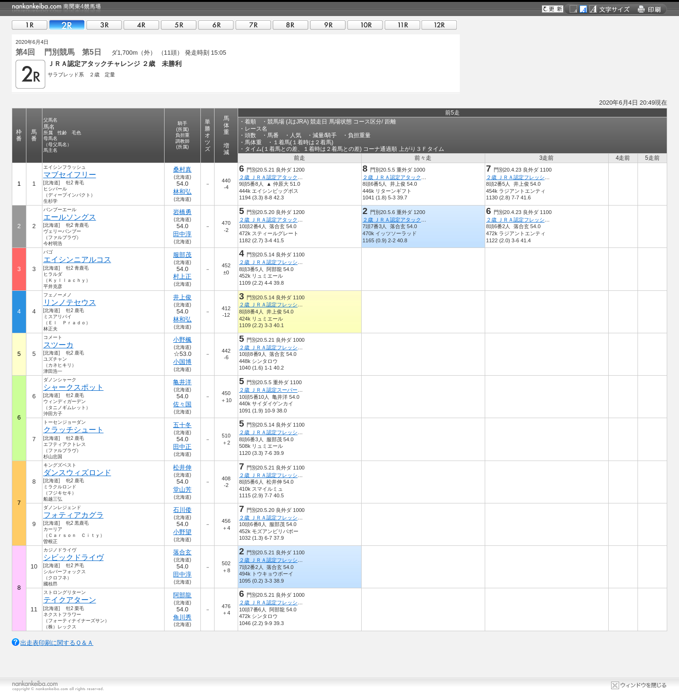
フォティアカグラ (73, 515)
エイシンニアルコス (77, 259)
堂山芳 (182, 489)
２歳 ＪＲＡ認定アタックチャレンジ (281, 177)
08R (290, 25)
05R (179, 25)
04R (141, 25)
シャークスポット (73, 387)
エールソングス (69, 217)
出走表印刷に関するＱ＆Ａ (56, 642)
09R (328, 25)
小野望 (182, 531)
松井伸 (182, 467)
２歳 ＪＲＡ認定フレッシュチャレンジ (531, 177)
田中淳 (182, 234)
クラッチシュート (73, 430)
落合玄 (182, 552)
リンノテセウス (69, 302)
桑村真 (182, 169)
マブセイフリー (69, 175)
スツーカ (58, 345)
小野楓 (182, 339)
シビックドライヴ (73, 557)
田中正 (182, 446)
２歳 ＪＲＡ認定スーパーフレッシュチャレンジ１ (297, 390)
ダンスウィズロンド (77, 473)
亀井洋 (182, 382)
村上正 (182, 276)
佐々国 (182, 404)
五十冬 (182, 424)
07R (253, 25)
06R (216, 25)
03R (104, 25)
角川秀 (182, 617)
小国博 (182, 361)
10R (365, 25)
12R (439, 25)
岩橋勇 (182, 211)
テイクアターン (69, 600)
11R (402, 25)
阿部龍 (182, 595)
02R (67, 25)
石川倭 (182, 509)
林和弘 (182, 191)
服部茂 (182, 254)
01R (30, 25)
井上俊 (182, 297)
